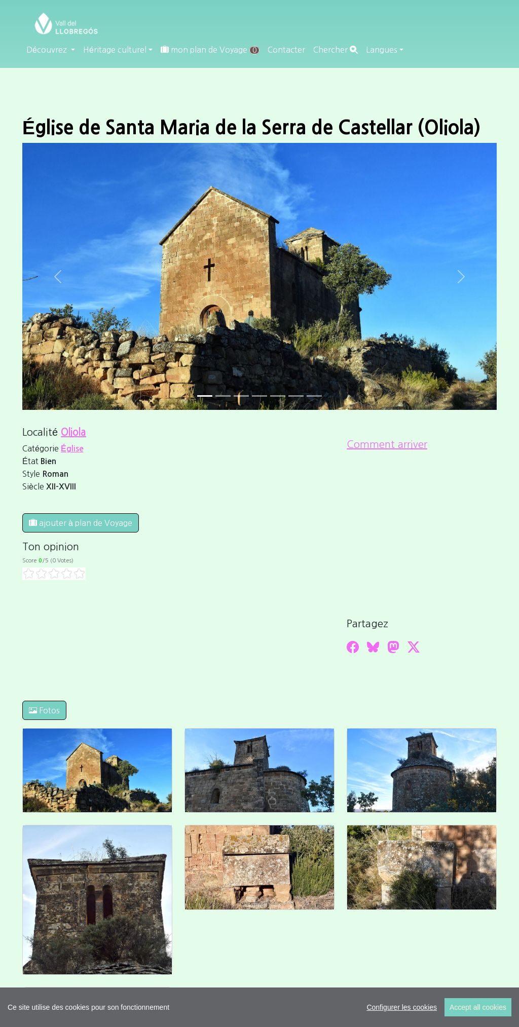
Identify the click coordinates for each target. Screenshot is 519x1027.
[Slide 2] (241, 396)
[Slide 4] (277, 396)
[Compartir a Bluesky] (373, 647)
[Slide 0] (204, 396)
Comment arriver (387, 444)
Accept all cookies (478, 1007)
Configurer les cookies (401, 1007)
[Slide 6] (314, 396)
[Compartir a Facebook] (353, 647)
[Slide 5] (296, 396)
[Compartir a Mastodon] (393, 647)
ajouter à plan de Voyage (80, 523)
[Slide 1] (223, 396)
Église (72, 448)
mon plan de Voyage (210, 50)
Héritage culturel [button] (114, 50)
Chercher (335, 50)
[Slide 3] (259, 396)
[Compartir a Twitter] (413, 647)
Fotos (44, 710)
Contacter (286, 50)
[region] (259, 1007)
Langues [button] (381, 50)
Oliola (73, 432)
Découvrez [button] (47, 50)
